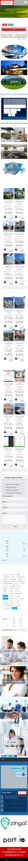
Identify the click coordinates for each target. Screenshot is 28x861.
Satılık (5, 24)
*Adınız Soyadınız (7, 496)
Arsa (16, 103)
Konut (6, 103)
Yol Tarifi (21, 774)
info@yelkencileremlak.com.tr (8, 810)
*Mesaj (4, 513)
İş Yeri (11, 103)
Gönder (14, 527)
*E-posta (4, 507)
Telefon (4, 502)
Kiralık (11, 24)
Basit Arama (22, 38)
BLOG (3, 759)
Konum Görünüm (19, 768)
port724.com (8, 858)
